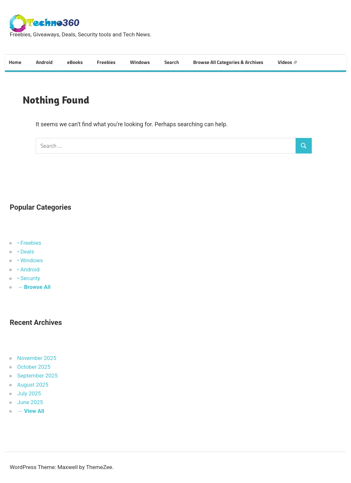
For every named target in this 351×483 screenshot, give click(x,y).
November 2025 (36, 358)
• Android (28, 269)
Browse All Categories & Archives (228, 62)
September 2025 (37, 375)
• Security (28, 278)
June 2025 (30, 402)
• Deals (25, 251)
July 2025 (29, 393)
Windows (140, 62)
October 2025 (33, 367)
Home (15, 62)
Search (171, 62)
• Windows (30, 260)
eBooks (75, 62)
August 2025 (32, 384)
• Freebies (29, 243)
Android (44, 62)
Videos (287, 62)
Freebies (106, 62)
